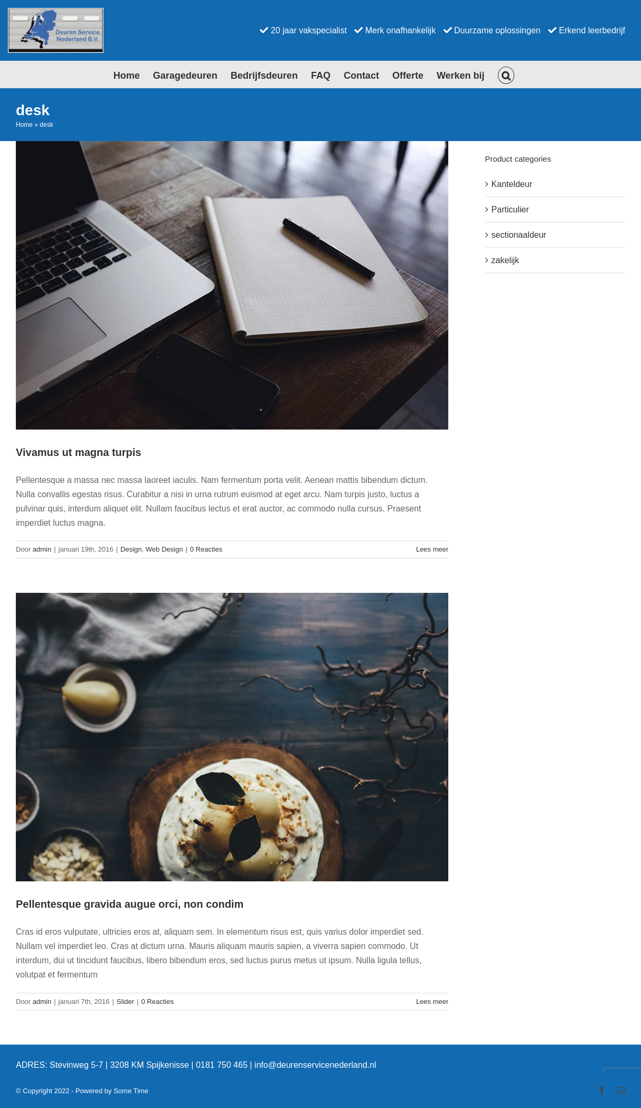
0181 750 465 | (225, 1064)
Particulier (510, 209)
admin (42, 549)
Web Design (164, 549)
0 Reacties (206, 549)
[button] (506, 74)
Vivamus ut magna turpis (78, 452)
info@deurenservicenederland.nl (315, 1064)
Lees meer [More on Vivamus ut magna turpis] (432, 549)
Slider (125, 1001)
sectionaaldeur (519, 234)
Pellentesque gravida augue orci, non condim (129, 904)
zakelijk (505, 260)
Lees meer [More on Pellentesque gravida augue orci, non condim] (432, 1001)
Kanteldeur (512, 184)
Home (24, 124)
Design (131, 549)
